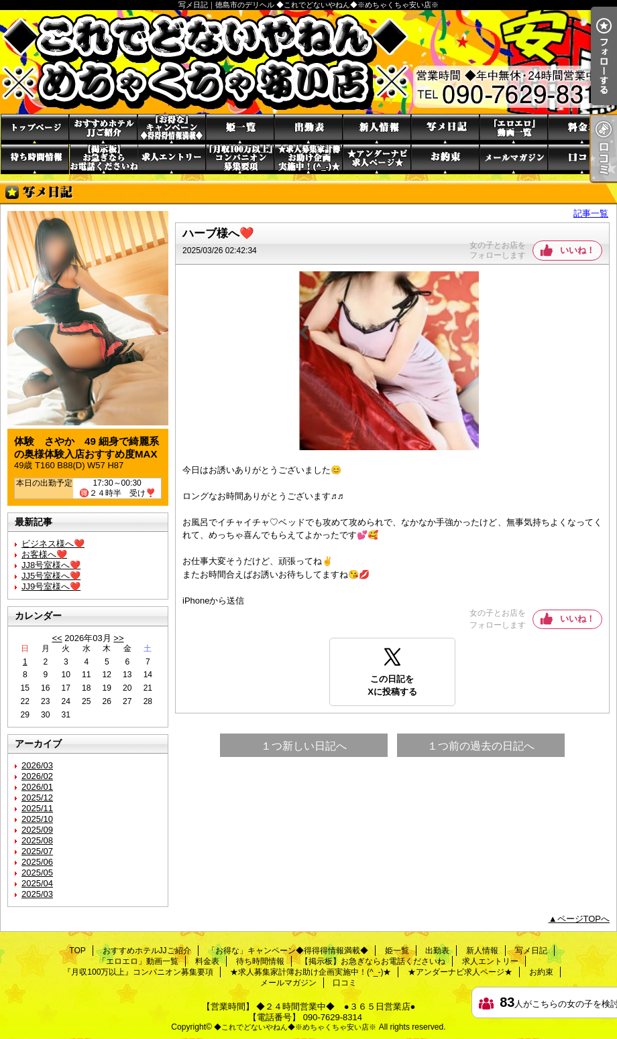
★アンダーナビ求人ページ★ (377, 159)
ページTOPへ (583, 919)
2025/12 (37, 797)
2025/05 (37, 873)
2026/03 (37, 765)
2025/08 (37, 840)
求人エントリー (171, 159)
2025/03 (37, 894)
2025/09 (37, 830)
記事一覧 (590, 213)
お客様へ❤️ (44, 554)
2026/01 (37, 787)
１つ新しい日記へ (304, 746)
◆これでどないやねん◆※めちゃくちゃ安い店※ (295, 1027)
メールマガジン (514, 159)
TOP (35, 129)
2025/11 (37, 808)
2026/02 (37, 776)
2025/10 (37, 819)
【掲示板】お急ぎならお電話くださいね (103, 159)
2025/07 (37, 851)
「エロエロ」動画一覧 (514, 129)
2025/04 (37, 883)
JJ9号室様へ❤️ (50, 586)
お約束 (445, 159)
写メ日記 (445, 129)
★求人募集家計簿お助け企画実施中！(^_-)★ (308, 159)
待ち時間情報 (35, 159)
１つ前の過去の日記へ (481, 746)
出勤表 (308, 129)
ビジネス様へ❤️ (53, 544)
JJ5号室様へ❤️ (50, 576)
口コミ (582, 159)
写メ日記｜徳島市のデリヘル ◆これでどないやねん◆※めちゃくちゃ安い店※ (308, 62)
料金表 (582, 129)
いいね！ (577, 250)
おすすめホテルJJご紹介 (103, 129)
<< (57, 638)
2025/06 (37, 862)
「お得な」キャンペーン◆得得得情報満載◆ (171, 129)
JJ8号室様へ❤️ (50, 565)
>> (118, 638)
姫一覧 (240, 129)
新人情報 (377, 129)
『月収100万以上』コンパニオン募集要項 (240, 159)
